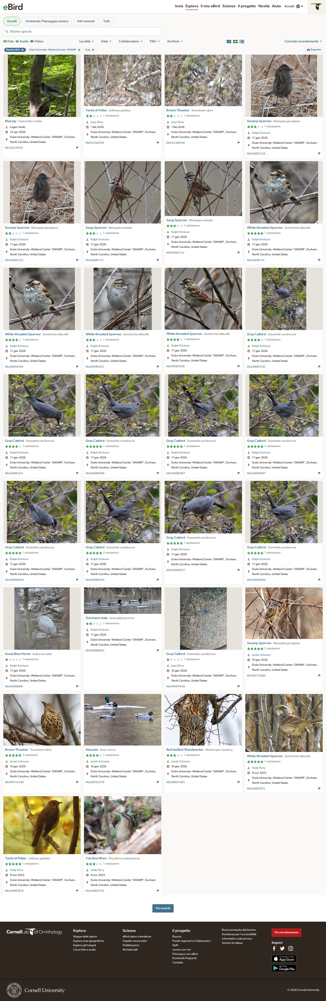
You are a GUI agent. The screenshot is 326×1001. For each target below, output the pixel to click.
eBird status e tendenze (137, 936)
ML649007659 (175, 686)
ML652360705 (95, 142)
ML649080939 (95, 579)
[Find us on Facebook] (274, 948)
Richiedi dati (130, 949)
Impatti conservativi (135, 941)
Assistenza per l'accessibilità (239, 934)
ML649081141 (255, 260)
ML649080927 (175, 570)
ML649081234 (256, 153)
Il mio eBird (210, 6)
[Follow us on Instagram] (290, 948)
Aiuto (276, 6)
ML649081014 (14, 473)
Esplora (191, 6)
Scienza (228, 6)
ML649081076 (95, 366)
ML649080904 (256, 579)
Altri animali (86, 21)
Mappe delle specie (85, 936)
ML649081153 (175, 252)
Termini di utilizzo (232, 943)
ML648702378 (95, 782)
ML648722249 (14, 782)
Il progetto (247, 6)
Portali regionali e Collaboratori (191, 941)
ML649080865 (95, 650)
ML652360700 (175, 142)
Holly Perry (258, 767)
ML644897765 (95, 890)
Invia (179, 6)
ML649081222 (14, 260)
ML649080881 (14, 686)
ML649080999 (95, 473)
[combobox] (85, 31)
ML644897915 (256, 788)
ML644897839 (14, 890)
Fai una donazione (286, 932)
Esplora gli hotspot (84, 945)
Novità (263, 6)
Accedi (289, 6)
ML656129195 (14, 147)
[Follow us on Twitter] (282, 948)
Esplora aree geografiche (88, 941)
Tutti (106, 21)
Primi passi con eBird (185, 954)
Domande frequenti (184, 958)
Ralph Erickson (261, 132)
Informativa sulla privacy (237, 938)
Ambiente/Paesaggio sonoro (47, 21)
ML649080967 (256, 473)
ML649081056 (175, 366)
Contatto (177, 962)
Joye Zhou (97, 122)
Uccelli (12, 21)
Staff (175, 945)
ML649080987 (175, 473)
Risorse (176, 936)
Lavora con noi (181, 949)
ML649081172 (95, 260)
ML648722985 (256, 675)
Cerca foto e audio (84, 949)
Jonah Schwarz (261, 654)
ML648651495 (175, 782)
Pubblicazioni (131, 945)
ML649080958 (14, 579)
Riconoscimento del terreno (239, 930)
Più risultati (163, 908)
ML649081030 (256, 366)
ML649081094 (14, 366)
